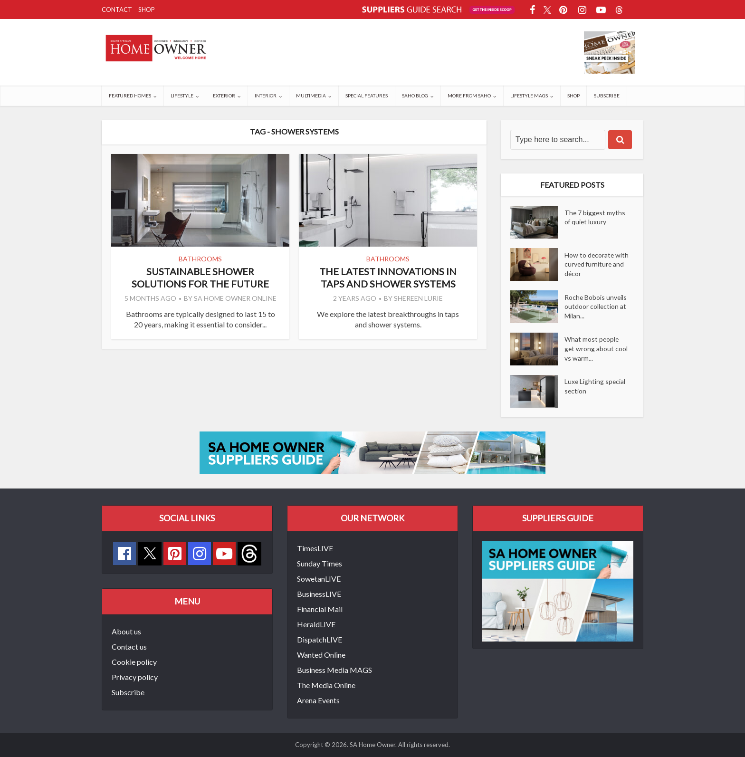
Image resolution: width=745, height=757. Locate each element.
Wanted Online (321, 654)
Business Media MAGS (334, 669)
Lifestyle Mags (529, 95)
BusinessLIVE (319, 593)
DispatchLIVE (319, 639)
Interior (266, 95)
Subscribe (607, 95)
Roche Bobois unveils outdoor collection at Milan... (596, 306)
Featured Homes (130, 95)
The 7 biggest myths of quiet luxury (595, 217)
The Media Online (326, 685)
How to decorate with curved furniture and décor (596, 264)
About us (126, 631)
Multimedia (311, 95)
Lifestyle (182, 95)
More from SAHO (469, 95)
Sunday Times (319, 563)
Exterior (224, 95)
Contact (117, 9)
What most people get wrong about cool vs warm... (596, 349)
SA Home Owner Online (235, 298)
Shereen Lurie (418, 298)
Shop (146, 9)
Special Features (366, 95)
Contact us (129, 646)
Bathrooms (200, 259)
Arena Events (318, 700)
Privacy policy (135, 676)
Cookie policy (134, 661)
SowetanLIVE (319, 578)
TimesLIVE (315, 548)
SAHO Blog (415, 95)
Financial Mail (320, 608)
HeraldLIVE (316, 624)
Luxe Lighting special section (595, 386)
